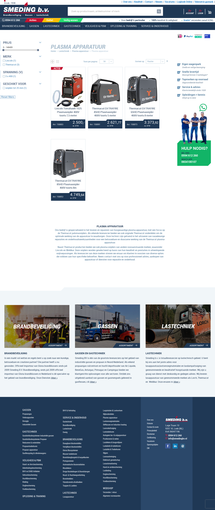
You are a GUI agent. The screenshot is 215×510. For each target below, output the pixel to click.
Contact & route (153, 427)
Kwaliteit (138, 1)
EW (148, 448)
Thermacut (12, 64)
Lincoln (10, 60)
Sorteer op (139, 61)
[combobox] (115, 11)
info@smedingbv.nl (177, 438)
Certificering (151, 437)
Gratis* (187, 20)
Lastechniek (64, 51)
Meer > (54, 377)
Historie (150, 423)
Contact (149, 1)
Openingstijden (152, 444)
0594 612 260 (189, 155)
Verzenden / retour (110, 492)
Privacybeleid (152, 430)
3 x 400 (10, 76)
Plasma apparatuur (80, 51)
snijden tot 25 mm (15, 87)
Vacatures (170, 1)
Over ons (127, 1)
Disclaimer (151, 434)
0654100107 (188, 162)
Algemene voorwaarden (111, 495)
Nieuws (158, 1)
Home (53, 51)
